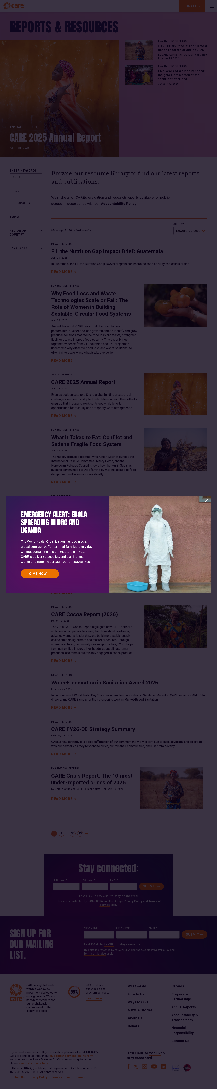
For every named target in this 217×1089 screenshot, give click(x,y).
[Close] (206, 500)
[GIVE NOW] (40, 573)
